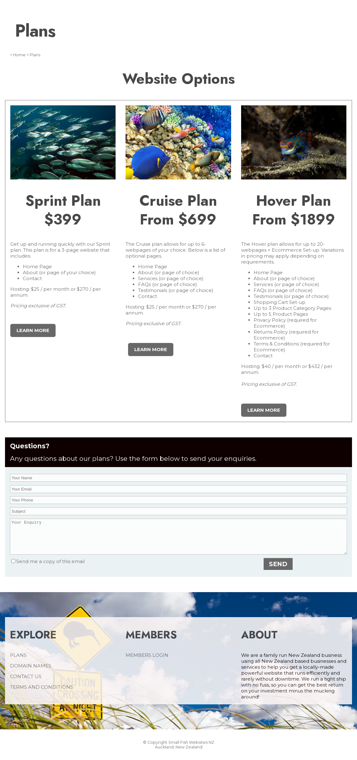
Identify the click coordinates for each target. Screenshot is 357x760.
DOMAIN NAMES (30, 672)
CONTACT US (26, 683)
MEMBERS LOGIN (147, 662)
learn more (150, 349)
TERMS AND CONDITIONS (41, 694)
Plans (35, 55)
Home (19, 55)
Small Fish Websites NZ (191, 749)
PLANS (18, 662)
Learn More (33, 330)
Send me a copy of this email (48, 568)
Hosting (19, 289)
